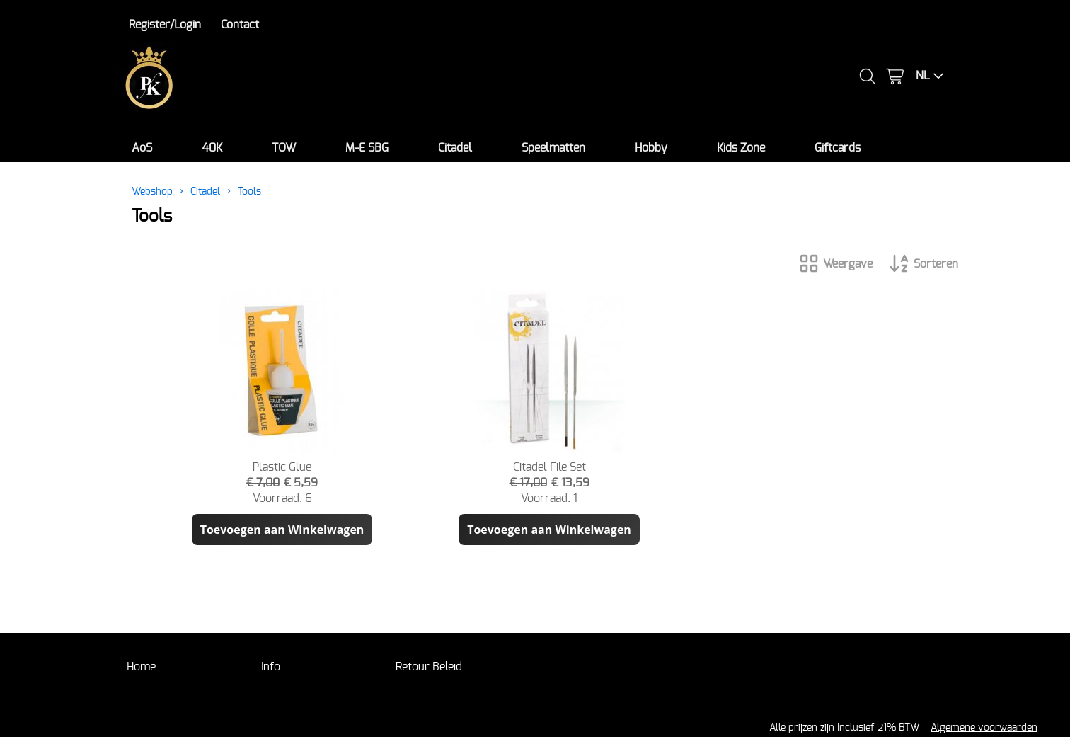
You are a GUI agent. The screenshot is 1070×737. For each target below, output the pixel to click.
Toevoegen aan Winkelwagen (282, 529)
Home (141, 667)
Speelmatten (553, 148)
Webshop (152, 191)
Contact (240, 24)
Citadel (455, 148)
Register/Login (165, 24)
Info (270, 667)
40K (212, 148)
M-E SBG (367, 148)
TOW (284, 148)
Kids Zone (741, 148)
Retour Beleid (429, 667)
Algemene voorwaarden (984, 727)
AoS (142, 148)
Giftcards (838, 148)
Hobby (651, 148)
